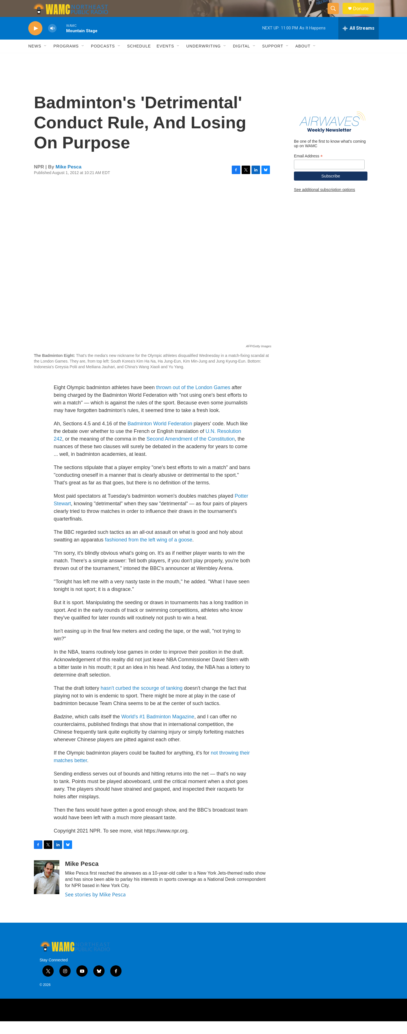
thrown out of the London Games (193, 400)
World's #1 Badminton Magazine (157, 729)
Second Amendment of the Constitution (190, 451)
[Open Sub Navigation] (45, 59)
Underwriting (203, 59)
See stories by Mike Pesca (95, 907)
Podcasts (103, 59)
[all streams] (358, 41)
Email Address (308, 169)
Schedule (139, 59)
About (302, 59)
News (34, 59)
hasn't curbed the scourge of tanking (142, 701)
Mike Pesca (69, 179)
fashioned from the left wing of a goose (148, 552)
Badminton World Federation (159, 436)
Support (272, 59)
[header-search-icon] (335, 15)
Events (165, 59)
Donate (364, 15)
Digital (241, 59)
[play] (35, 41)
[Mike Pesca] (46, 890)
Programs (66, 59)
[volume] (52, 41)
